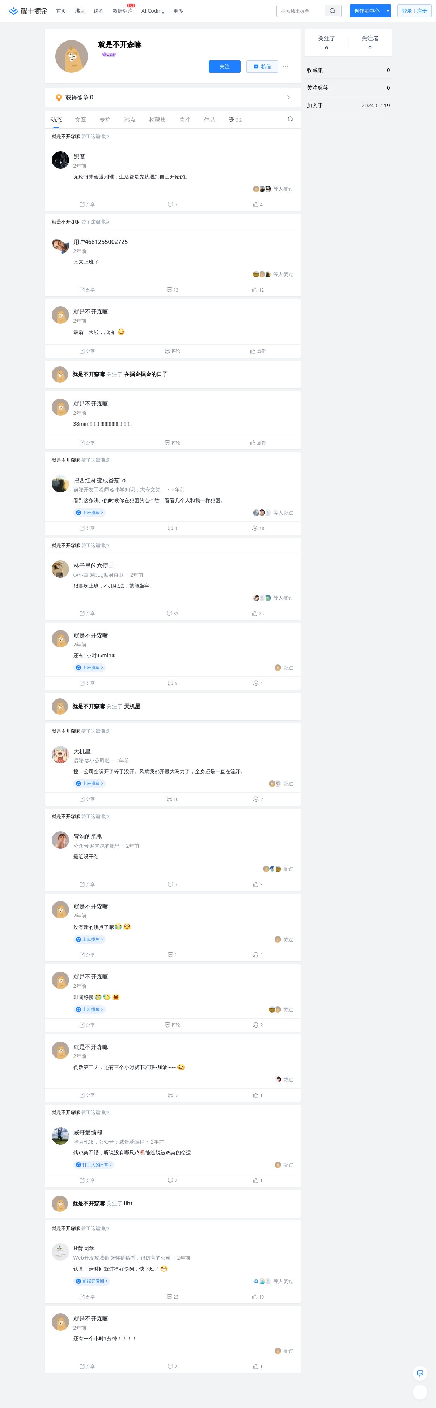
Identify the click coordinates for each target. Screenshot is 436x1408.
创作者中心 (367, 10)
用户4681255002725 (100, 242)
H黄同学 (84, 1248)
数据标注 (124, 9)
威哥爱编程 (87, 1132)
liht (128, 1203)
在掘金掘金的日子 (146, 374)
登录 (414, 11)
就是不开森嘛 (66, 136)
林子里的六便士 (93, 565)
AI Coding (153, 10)
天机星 (132, 706)
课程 (99, 10)
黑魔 (79, 156)
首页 (61, 10)
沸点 (80, 10)
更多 (178, 10)
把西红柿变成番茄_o (99, 480)
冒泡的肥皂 (87, 836)
